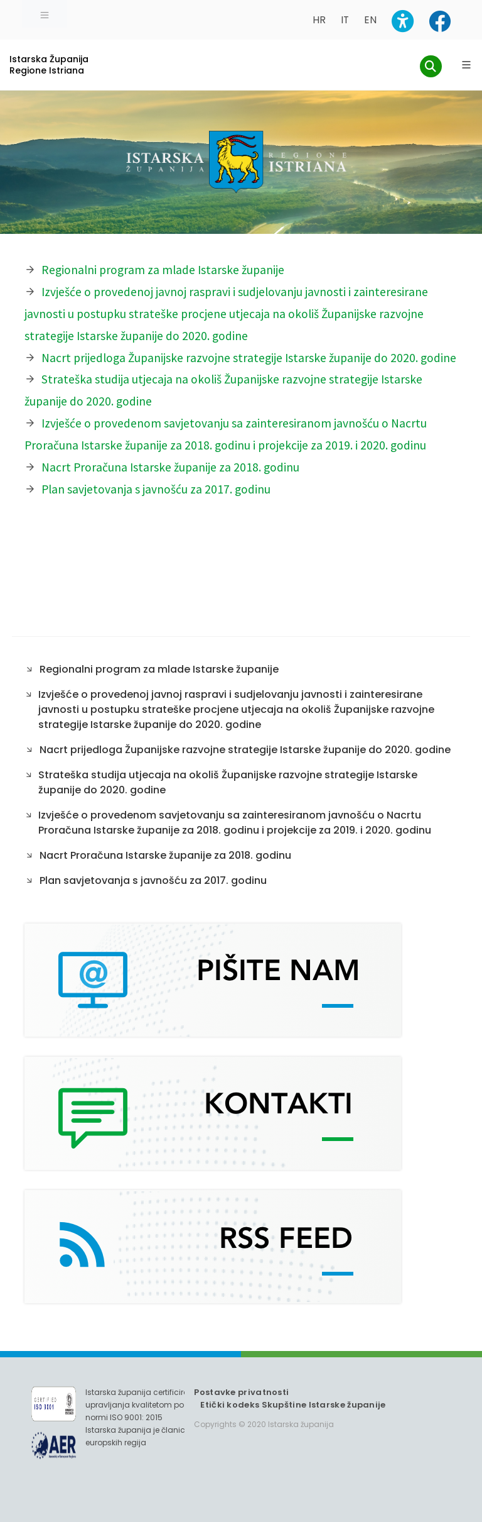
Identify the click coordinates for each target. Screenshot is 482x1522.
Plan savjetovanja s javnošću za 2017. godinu (155, 489)
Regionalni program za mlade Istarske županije (162, 269)
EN (370, 19)
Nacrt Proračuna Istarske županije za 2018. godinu (170, 467)
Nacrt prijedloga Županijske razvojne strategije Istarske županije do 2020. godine (248, 357)
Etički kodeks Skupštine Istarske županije (292, 1405)
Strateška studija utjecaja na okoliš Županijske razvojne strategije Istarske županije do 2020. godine (227, 782)
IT (345, 19)
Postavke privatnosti (241, 1392)
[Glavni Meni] (466, 64)
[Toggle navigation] (44, 14)
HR (319, 19)
